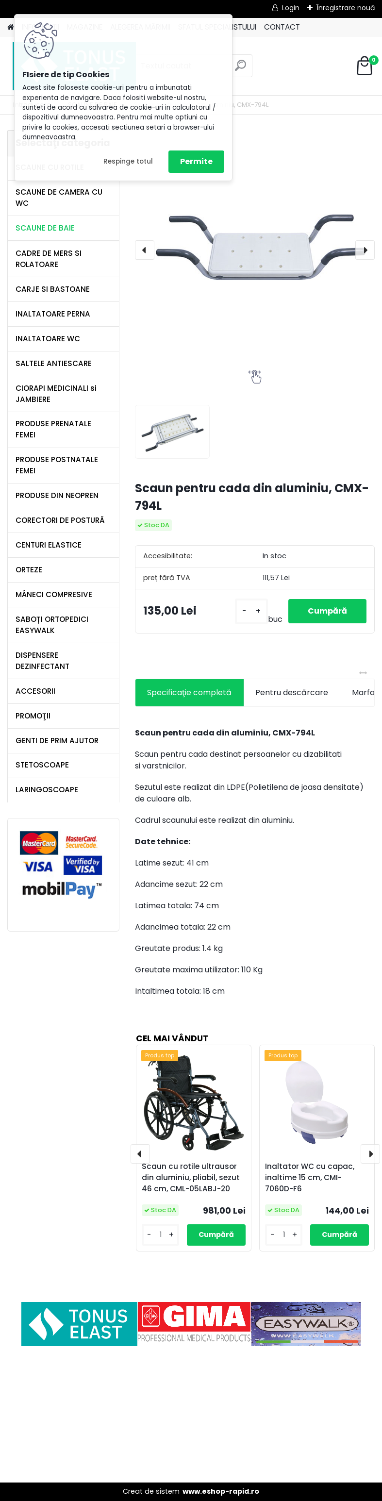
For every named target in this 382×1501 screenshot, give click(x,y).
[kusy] (251, 611)
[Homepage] (10, 27)
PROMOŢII (33, 716)
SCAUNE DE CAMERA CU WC (59, 197)
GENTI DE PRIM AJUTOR (57, 740)
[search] (240, 69)
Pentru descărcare (291, 692)
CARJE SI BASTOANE (53, 289)
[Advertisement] (191, 1414)
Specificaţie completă (189, 692)
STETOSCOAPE (42, 765)
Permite (196, 161)
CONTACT (282, 27)
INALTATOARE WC (48, 339)
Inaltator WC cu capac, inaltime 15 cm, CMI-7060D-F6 (309, 1177)
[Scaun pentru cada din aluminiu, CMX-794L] (255, 250)
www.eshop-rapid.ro (221, 1491)
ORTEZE (29, 570)
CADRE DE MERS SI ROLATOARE (49, 258)
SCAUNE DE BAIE (45, 228)
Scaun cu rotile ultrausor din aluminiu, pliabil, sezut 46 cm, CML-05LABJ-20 (191, 1177)
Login (290, 8)
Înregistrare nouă (345, 8)
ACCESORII (35, 691)
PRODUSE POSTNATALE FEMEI (57, 465)
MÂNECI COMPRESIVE (54, 594)
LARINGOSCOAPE (47, 789)
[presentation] (144, 250)
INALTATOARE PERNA (53, 314)
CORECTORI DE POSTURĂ (60, 520)
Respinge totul (128, 161)
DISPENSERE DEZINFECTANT (42, 660)
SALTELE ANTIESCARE (54, 363)
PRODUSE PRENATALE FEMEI (53, 429)
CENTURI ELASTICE (49, 545)
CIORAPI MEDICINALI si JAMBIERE (56, 393)
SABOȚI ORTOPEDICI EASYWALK (52, 624)
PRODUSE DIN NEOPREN (57, 495)
